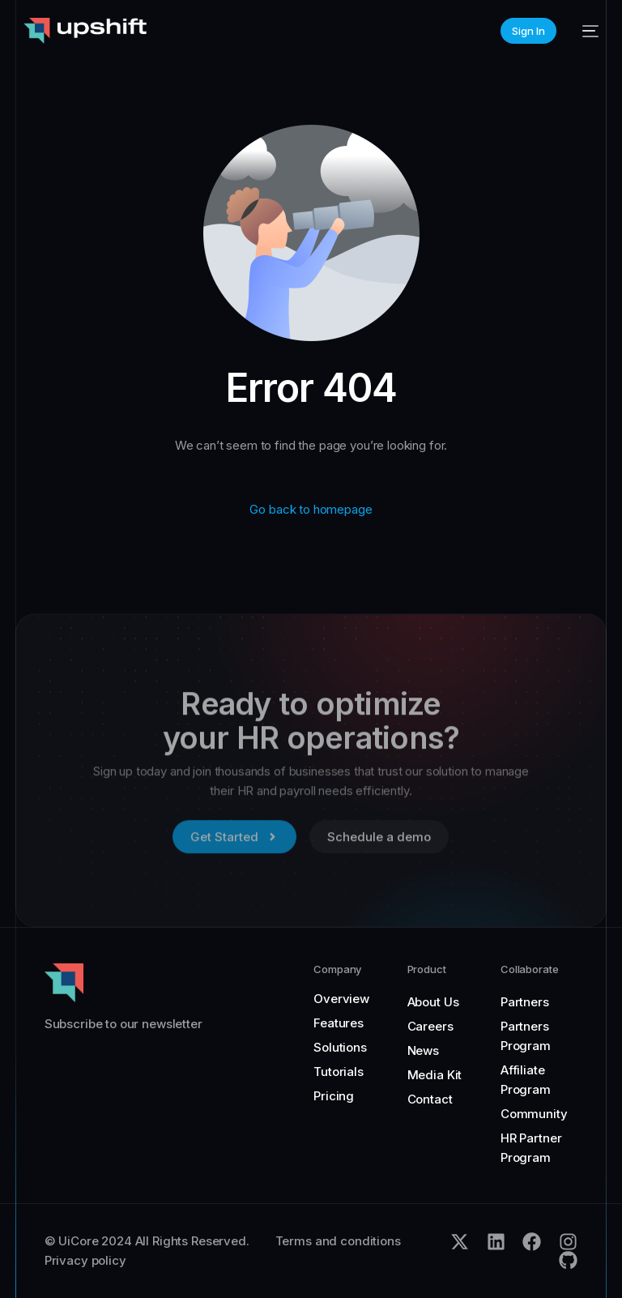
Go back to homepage (310, 509)
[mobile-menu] (586, 31)
